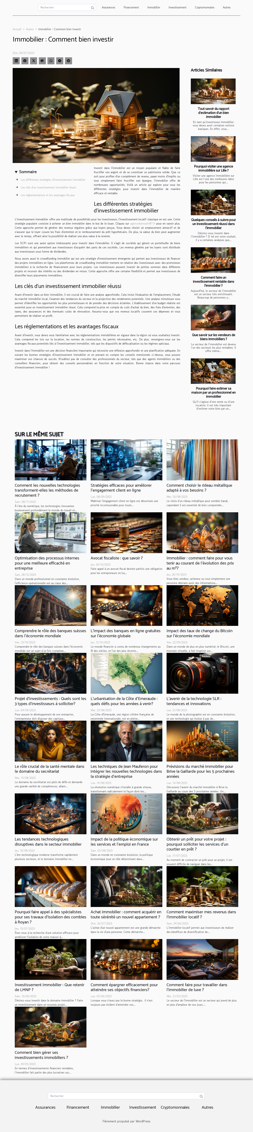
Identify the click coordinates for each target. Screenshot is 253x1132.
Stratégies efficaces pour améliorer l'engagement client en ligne (121, 488)
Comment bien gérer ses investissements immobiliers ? (41, 1055)
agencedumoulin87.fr (142, 223)
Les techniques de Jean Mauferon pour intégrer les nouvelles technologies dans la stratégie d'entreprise (126, 771)
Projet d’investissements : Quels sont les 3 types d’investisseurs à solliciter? (50, 701)
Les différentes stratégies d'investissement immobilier (53, 180)
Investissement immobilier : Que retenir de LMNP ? (49, 988)
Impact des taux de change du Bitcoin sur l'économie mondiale (199, 634)
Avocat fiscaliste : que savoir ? (117, 558)
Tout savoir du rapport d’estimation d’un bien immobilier (213, 113)
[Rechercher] (67, 7)
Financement (131, 7)
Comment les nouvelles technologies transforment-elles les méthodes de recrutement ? (47, 490)
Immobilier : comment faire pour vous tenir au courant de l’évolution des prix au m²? (200, 563)
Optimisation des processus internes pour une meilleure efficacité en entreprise (47, 563)
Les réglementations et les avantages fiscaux (48, 195)
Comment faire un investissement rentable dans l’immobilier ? (213, 281)
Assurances (108, 7)
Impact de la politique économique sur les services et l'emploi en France (124, 842)
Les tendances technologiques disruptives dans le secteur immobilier (48, 842)
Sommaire (28, 172)
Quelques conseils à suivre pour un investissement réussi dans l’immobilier (213, 224)
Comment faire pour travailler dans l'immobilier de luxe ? (197, 988)
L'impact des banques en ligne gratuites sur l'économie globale (126, 634)
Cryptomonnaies (204, 7)
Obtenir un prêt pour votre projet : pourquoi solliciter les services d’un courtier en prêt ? (197, 844)
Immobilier (153, 7)
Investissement (177, 7)
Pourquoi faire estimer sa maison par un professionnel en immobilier (213, 392)
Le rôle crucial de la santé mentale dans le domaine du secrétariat (49, 769)
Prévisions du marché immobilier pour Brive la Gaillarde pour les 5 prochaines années (201, 771)
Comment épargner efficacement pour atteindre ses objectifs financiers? (124, 988)
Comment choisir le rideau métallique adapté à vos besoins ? (199, 488)
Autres (227, 7)
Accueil (17, 29)
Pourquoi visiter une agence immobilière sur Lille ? (213, 168)
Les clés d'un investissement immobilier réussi (48, 187)
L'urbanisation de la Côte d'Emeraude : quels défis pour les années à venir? (124, 701)
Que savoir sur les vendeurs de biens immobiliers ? (213, 337)
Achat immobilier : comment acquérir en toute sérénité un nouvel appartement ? (126, 915)
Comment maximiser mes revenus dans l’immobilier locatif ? (201, 915)
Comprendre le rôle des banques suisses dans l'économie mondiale (50, 634)
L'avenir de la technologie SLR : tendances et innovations (194, 701)
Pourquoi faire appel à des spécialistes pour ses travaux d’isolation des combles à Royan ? (50, 917)
